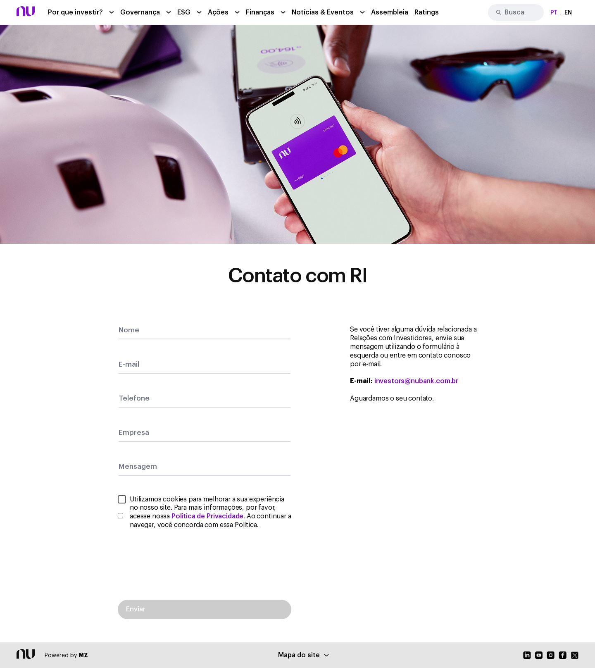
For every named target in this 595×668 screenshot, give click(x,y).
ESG (183, 12)
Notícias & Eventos (323, 12)
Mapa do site (303, 655)
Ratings (426, 12)
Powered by (66, 655)
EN (568, 13)
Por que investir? (75, 12)
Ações (218, 12)
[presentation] (204, 559)
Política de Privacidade (207, 516)
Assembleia (389, 12)
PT (554, 13)
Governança (140, 12)
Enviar (135, 609)
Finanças (260, 12)
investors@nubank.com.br (416, 381)
